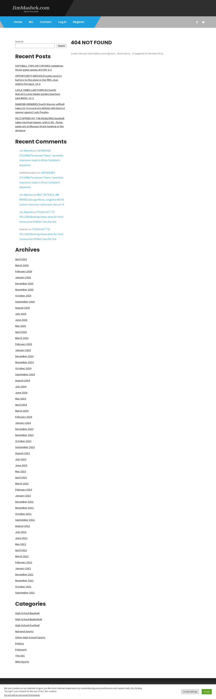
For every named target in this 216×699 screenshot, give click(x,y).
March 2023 (22, 483)
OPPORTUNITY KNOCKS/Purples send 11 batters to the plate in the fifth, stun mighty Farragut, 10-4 (38, 80)
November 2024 (24, 362)
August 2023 (22, 453)
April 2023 (21, 477)
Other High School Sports (30, 637)
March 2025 (22, 338)
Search (19, 41)
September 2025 (25, 301)
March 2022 (22, 556)
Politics (19, 643)
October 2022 (23, 514)
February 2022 (23, 562)
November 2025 (24, 289)
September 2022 (25, 520)
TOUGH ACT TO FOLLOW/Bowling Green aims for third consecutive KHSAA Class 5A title (41, 217)
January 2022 (23, 568)
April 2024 (21, 405)
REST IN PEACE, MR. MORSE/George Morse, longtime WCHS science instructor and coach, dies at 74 (41, 199)
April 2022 (21, 550)
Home (18, 22)
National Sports (24, 631)
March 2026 (22, 265)
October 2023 (23, 441)
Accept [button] (207, 691)
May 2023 (20, 471)
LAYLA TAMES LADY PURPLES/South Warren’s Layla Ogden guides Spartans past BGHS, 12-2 (37, 94)
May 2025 (20, 326)
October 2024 (23, 368)
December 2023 (24, 429)
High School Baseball (27, 613)
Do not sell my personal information (22, 695)
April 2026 (21, 259)
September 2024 (25, 374)
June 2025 (21, 320)
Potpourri (21, 649)
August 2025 (22, 308)
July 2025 (20, 314)
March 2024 (22, 411)
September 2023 (25, 447)
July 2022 (20, 532)
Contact (45, 22)
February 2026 (23, 271)
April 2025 (21, 332)
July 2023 (20, 459)
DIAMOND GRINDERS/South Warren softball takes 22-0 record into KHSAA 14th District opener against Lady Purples (40, 108)
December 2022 (24, 501)
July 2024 (20, 386)
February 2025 (23, 344)
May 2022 (20, 544)
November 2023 (24, 435)
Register (79, 22)
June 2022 (21, 538)
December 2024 (24, 356)
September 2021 (25, 592)
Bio (31, 22)
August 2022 (22, 526)
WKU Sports (22, 661)
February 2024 (23, 417)
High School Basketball (28, 619)
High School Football (27, 625)
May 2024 (20, 398)
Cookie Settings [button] (190, 691)
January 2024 (23, 423)
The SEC (20, 655)
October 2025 (23, 295)
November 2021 (24, 580)
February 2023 (23, 489)
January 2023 (23, 495)
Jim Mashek (26, 150)
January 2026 (23, 277)
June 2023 (21, 465)
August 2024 (22, 380)
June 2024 (21, 392)
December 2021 (24, 574)
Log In (62, 22)
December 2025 (24, 283)
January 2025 (23, 350)
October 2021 (23, 586)
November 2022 (24, 508)
